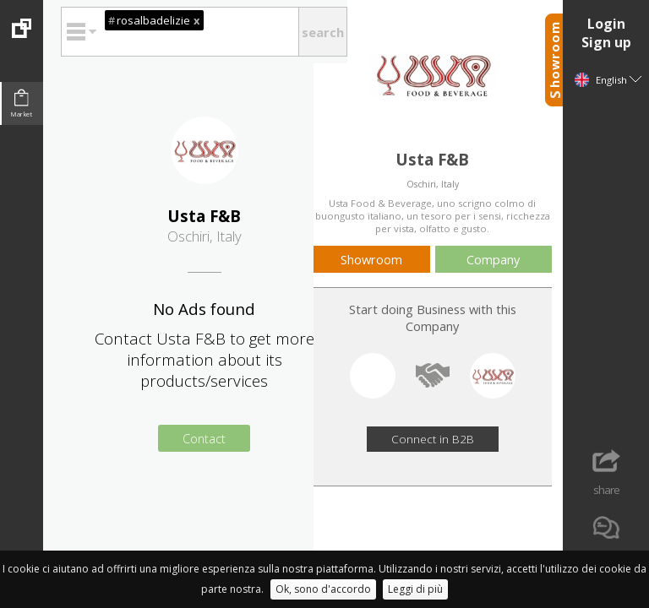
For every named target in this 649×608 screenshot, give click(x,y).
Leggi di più (415, 589)
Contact (204, 438)
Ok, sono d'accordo (323, 589)
